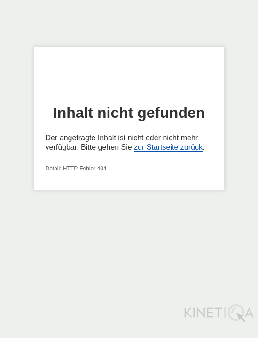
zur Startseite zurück (168, 147)
